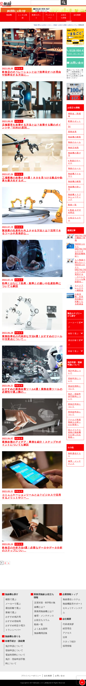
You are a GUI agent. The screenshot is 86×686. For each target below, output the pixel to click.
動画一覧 (72, 205)
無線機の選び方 (74, 154)
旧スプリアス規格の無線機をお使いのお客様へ (74, 433)
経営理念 (67, 628)
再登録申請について (74, 413)
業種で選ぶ (73, 351)
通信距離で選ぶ (74, 342)
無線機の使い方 (74, 188)
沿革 (65, 637)
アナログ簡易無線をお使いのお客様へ (74, 422)
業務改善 (72, 132)
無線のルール (74, 142)
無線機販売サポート (72, 603)
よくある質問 (40, 628)
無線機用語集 (40, 633)
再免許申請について (74, 405)
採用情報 (67, 646)
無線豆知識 (73, 147)
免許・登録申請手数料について (74, 396)
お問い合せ (75, 62)
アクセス (67, 633)
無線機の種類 (74, 137)
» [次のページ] (8, 563)
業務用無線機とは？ (44, 611)
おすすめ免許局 (13, 616)
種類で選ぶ (73, 333)
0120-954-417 (75, 52)
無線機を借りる (12, 636)
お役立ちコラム (74, 219)
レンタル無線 (22, 16)
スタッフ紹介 (69, 641)
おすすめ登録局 (13, 621)
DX (69, 126)
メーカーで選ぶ (74, 324)
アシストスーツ (49, 16)
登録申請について (74, 379)
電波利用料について (74, 387)
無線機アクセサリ (74, 175)
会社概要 (77, 15)
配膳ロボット (36, 16)
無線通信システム (71, 599)
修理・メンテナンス (74, 462)
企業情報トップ (70, 594)
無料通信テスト (74, 454)
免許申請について (74, 372)
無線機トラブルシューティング (74, 196)
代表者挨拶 (68, 624)
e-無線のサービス (74, 162)
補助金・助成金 (74, 114)
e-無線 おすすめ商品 (74, 211)
